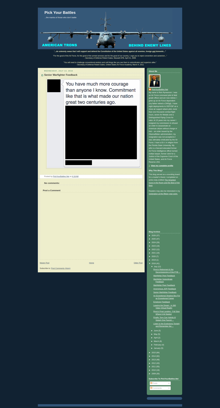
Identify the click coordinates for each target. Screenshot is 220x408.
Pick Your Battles (60, 12)
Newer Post (44, 263)
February (158, 345)
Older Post (138, 263)
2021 (154, 253)
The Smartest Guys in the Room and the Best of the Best (164, 183)
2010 (154, 370)
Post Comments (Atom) (60, 268)
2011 (154, 367)
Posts (153, 383)
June (156, 331)
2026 (154, 235)
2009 (154, 374)
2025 (154, 239)
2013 (154, 360)
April (156, 338)
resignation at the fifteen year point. (163, 194)
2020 (154, 256)
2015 (154, 353)
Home (91, 263)
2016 (154, 263)
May (156, 334)
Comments (156, 388)
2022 (154, 249)
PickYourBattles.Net (160, 90)
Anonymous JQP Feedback (164, 289)
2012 (154, 363)
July (156, 267)
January (157, 348)
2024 (154, 242)
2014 (154, 356)
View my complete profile (162, 166)
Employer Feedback (161, 302)
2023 (154, 246)
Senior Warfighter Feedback (165, 292)
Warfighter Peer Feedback (164, 276)
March (157, 341)
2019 (154, 260)
